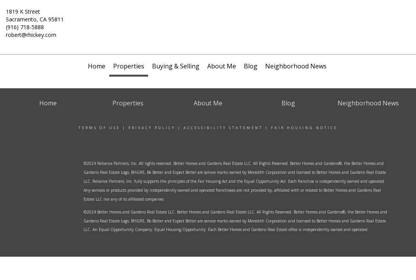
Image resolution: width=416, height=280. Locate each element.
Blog (250, 66)
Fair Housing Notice (304, 127)
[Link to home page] (208, 24)
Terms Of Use (99, 127)
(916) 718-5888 (25, 27)
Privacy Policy (151, 127)
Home (96, 66)
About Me (221, 66)
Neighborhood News (296, 66)
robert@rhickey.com (31, 34)
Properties (128, 66)
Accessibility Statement (223, 127)
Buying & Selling (175, 66)
